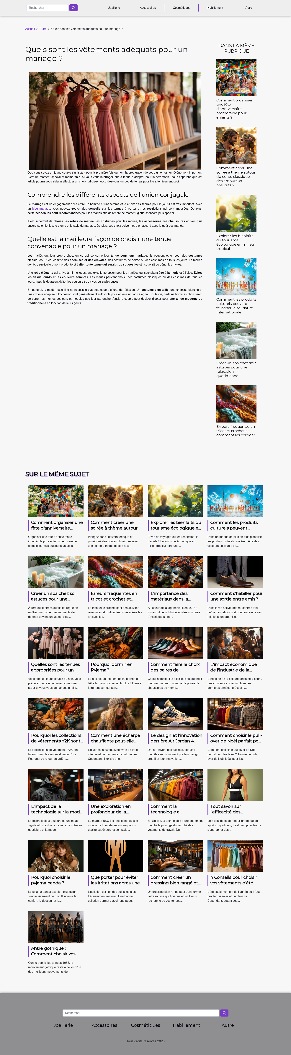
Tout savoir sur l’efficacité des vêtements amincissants (236, 812)
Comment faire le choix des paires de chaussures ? (175, 670)
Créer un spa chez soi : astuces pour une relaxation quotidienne (236, 369)
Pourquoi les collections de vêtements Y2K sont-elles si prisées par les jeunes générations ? (56, 744)
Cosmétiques (181, 7)
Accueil (30, 28)
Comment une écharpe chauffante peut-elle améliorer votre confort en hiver (115, 744)
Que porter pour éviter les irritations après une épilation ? (115, 883)
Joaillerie (114, 7)
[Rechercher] (47, 7)
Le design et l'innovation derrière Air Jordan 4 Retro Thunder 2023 (176, 741)
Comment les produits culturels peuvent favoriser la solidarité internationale (236, 305)
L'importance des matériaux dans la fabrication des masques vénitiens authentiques (176, 602)
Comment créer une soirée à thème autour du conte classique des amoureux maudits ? (236, 176)
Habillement (215, 7)
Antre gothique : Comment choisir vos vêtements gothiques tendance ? (54, 957)
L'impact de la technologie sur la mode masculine (56, 812)
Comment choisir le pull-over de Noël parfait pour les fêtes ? (236, 741)
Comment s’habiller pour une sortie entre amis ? (236, 596)
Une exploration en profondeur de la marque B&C (111, 812)
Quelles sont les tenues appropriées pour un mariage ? (55, 670)
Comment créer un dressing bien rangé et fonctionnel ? (174, 883)
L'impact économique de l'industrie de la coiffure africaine (233, 670)
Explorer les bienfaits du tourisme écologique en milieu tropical (235, 242)
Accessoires (148, 7)
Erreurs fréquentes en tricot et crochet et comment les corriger (235, 430)
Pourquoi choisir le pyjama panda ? (50, 880)
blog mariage (41, 208)
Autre (249, 7)
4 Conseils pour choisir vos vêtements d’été (233, 880)
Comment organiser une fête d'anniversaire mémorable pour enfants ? (234, 108)
